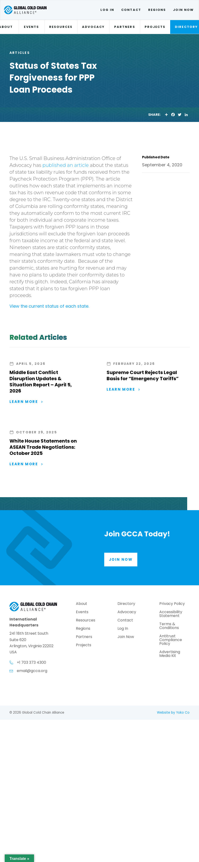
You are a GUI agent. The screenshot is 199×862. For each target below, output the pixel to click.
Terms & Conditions (169, 626)
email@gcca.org (32, 670)
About (81, 604)
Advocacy (93, 27)
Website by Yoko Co (173, 712)
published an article (65, 165)
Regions (157, 10)
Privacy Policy (172, 604)
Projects (155, 27)
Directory (126, 604)
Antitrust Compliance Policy (170, 640)
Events (31, 27)
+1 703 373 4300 (31, 662)
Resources (61, 27)
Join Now (183, 10)
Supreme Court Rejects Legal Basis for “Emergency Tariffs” (143, 375)
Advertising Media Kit (169, 654)
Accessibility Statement (170, 614)
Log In (107, 10)
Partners (124, 27)
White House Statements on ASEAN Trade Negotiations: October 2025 (43, 447)
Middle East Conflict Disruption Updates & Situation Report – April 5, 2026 (40, 381)
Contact (131, 10)
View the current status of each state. (49, 306)
